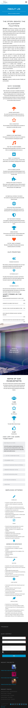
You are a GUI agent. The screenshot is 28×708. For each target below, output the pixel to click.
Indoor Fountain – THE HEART (6, 693)
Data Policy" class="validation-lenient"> (12, 652)
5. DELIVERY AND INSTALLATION (10, 474)
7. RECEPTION (7, 484)
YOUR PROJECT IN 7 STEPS (9, 443)
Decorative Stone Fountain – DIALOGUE (8, 699)
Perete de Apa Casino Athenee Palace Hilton (9, 677)
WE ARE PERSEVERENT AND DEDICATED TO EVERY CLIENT (13, 298)
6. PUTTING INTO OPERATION (10, 479)
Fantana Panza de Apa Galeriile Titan (8, 670)
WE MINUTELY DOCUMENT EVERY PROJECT (10, 303)
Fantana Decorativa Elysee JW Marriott (8, 684)
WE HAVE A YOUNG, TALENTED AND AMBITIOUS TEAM (12, 308)
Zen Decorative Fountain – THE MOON (7, 695)
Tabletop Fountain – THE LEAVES (6, 697)
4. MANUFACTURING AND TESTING (11, 469)
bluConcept (3, 706)
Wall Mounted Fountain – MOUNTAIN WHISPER (9, 691)
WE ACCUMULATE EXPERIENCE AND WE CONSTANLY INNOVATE (12, 314)
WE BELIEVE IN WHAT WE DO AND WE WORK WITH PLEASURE (14, 319)
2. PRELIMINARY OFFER (8, 460)
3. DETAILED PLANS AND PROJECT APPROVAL (13, 465)
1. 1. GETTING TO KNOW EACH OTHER (11, 455)
